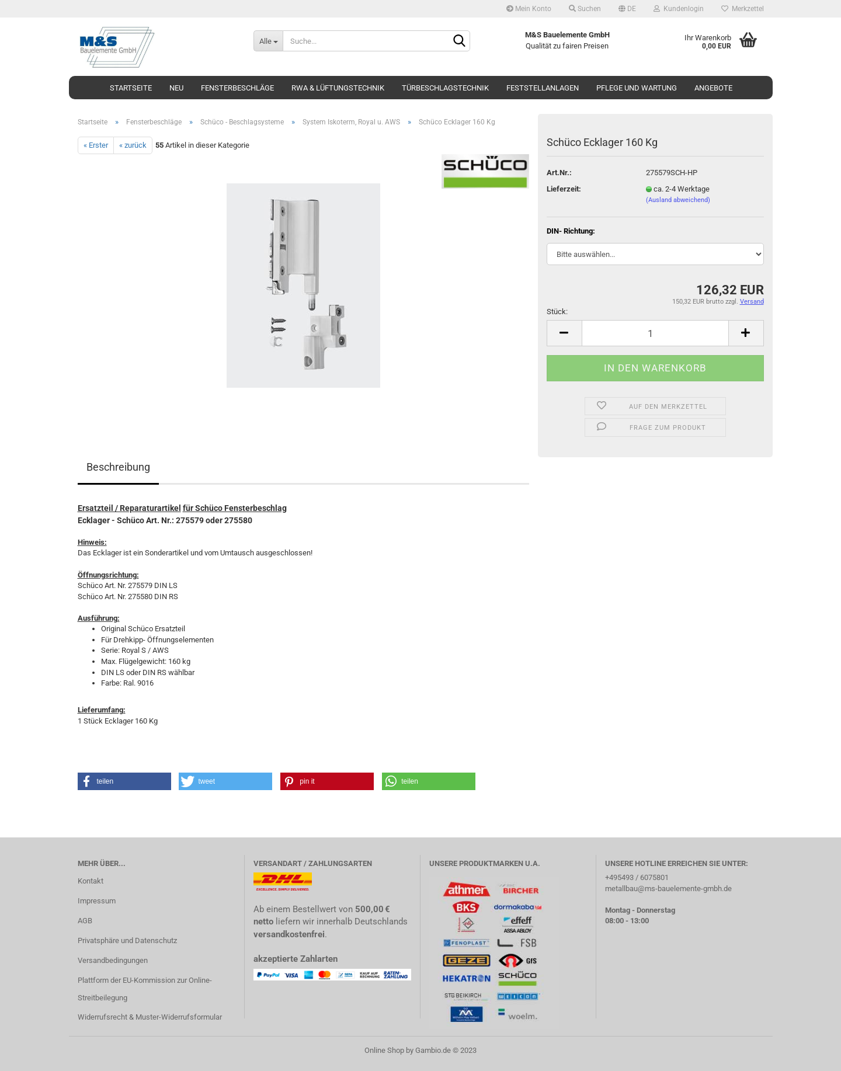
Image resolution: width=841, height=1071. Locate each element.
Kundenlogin (679, 9)
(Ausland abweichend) (678, 200)
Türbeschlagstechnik (445, 88)
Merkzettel (742, 9)
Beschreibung (118, 467)
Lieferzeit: (564, 189)
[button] (124, 781)
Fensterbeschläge (237, 88)
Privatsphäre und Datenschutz (127, 940)
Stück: (557, 311)
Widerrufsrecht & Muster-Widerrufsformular (150, 1017)
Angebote (713, 88)
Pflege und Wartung (636, 88)
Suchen (585, 9)
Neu (176, 88)
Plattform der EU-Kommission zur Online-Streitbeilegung (145, 989)
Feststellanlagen (542, 88)
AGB (85, 920)
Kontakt (90, 881)
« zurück (133, 145)
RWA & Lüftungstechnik (337, 88)
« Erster (96, 145)
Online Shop (384, 1050)
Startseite (131, 88)
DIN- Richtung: (571, 231)
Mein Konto (528, 9)
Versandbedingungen (113, 960)
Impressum (97, 900)
